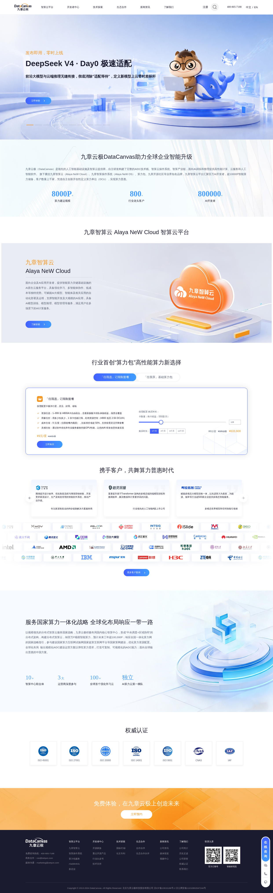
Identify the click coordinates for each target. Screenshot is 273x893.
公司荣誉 (183, 859)
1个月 (154, 493)
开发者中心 (73, 7)
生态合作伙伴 (142, 853)
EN (256, 7)
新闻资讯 (145, 7)
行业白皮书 (98, 859)
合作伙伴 (140, 848)
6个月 (171, 493)
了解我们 (169, 7)
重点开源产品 (99, 853)
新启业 (72, 869)
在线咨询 (265, 849)
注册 (205, 7)
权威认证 (183, 864)
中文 (248, 7)
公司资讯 (164, 848)
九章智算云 (74, 848)
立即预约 (136, 832)
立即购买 (49, 506)
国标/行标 (121, 848)
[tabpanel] (136, 77)
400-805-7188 (234, 7)
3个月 (163, 493)
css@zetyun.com (45, 858)
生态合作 (121, 7)
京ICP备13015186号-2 (165, 888)
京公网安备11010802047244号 (191, 888)
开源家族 (97, 848)
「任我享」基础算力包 (158, 396)
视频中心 (164, 859)
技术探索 (98, 7)
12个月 (181, 493)
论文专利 (120, 853)
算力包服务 (74, 859)
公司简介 (183, 848)
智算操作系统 (75, 853)
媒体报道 (164, 853)
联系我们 (183, 869)
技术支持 (97, 864)
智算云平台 (47, 7)
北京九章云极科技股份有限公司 (138, 888)
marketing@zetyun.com (48, 862)
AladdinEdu (74, 864)
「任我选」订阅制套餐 (115, 396)
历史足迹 (183, 853)
